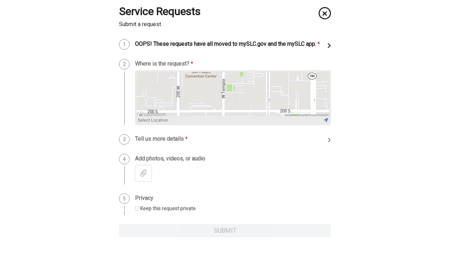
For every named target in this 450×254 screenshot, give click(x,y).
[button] (325, 13)
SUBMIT (225, 230)
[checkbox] (165, 208)
